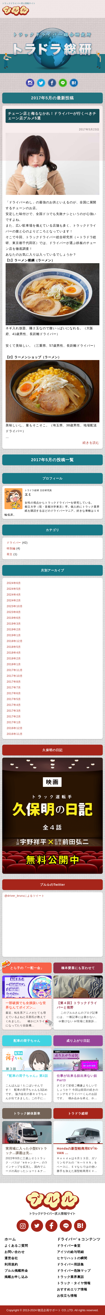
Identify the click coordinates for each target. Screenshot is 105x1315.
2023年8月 (14, 612)
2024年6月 (14, 583)
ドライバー (14, 542)
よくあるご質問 (16, 1245)
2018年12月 (15, 641)
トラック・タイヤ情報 (74, 1283)
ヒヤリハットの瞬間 (72, 1258)
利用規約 (11, 1264)
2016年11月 (15, 734)
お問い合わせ (14, 1252)
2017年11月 (15, 670)
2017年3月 (14, 710)
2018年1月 (14, 664)
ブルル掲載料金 (16, 1270)
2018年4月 (14, 652)
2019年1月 (14, 635)
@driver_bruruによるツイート (24, 895)
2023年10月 (15, 606)
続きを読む (91, 442)
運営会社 (11, 1258)
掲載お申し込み (16, 1277)
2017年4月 (14, 704)
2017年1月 (14, 722)
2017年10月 (15, 675)
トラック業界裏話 (70, 1277)
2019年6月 (14, 617)
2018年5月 (14, 646)
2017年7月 (14, 687)
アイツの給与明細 (70, 1252)
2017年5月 (14, 699)
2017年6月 (14, 693)
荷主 (10, 554)
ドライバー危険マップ (74, 1270)
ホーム (10, 1239)
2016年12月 (15, 728)
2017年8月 (14, 681)
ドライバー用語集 (70, 1264)
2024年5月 (14, 588)
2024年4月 (14, 594)
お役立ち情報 (67, 1295)
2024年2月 (14, 600)
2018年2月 (14, 658)
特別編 (11, 548)
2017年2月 (14, 716)
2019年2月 (14, 629)
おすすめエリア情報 (72, 1289)
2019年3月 (14, 623)
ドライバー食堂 (69, 1245)
